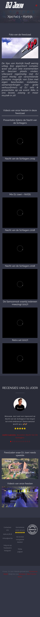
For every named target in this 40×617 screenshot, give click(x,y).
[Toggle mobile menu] (36, 5)
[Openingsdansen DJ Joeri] (20, 487)
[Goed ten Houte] (20, 459)
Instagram (7, 550)
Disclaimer (22, 574)
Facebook (7, 548)
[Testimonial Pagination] (10, 441)
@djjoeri (20, 552)
